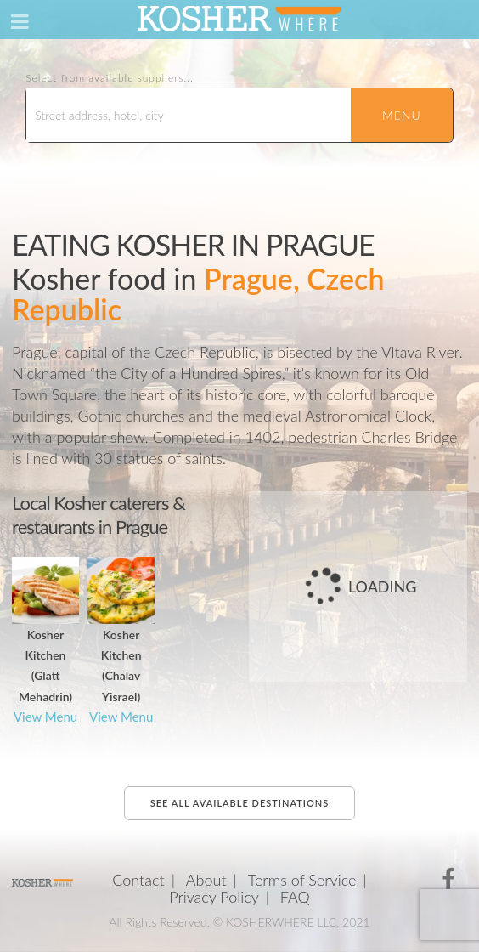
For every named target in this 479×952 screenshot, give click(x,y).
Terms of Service (302, 880)
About (206, 880)
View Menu (45, 716)
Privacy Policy (214, 897)
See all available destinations (239, 802)
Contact (138, 880)
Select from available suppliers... (109, 78)
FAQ (295, 897)
